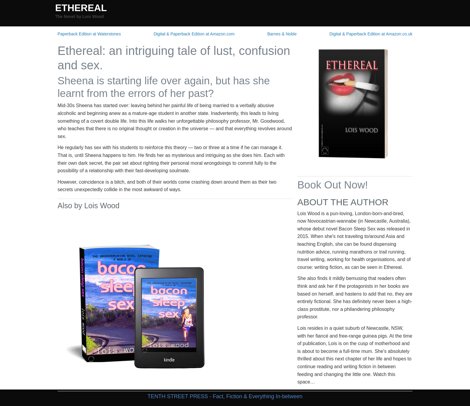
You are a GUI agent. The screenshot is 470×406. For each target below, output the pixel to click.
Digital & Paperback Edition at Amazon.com (193, 34)
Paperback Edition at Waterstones (89, 34)
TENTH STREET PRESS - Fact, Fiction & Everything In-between (224, 396)
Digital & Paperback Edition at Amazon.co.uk (370, 34)
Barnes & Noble (282, 34)
